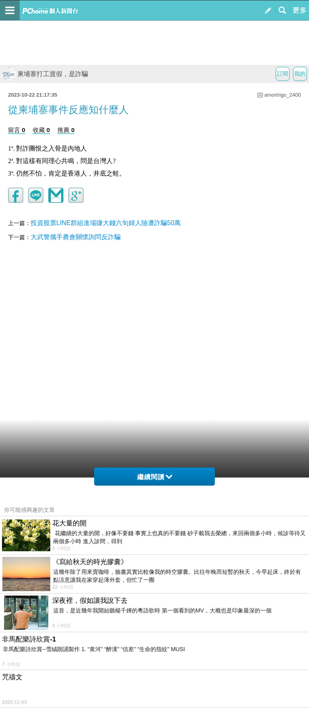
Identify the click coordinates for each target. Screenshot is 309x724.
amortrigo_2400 (282, 95)
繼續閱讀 (154, 477)
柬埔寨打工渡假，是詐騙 (45, 74)
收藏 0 (41, 129)
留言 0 (16, 129)
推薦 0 (66, 129)
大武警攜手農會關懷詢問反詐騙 (76, 237)
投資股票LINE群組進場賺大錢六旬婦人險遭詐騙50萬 (106, 222)
